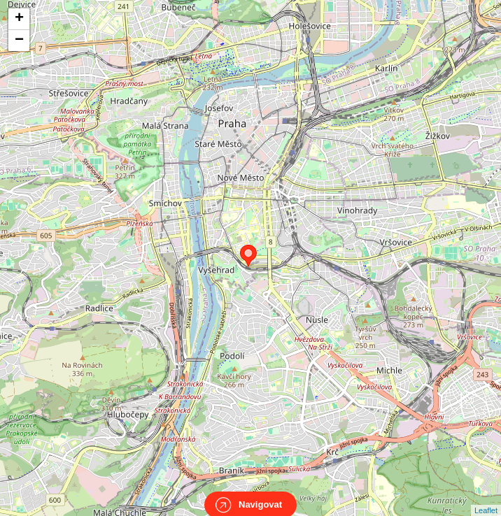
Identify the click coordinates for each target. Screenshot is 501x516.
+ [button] (19, 18)
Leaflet (486, 498)
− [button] (19, 40)
